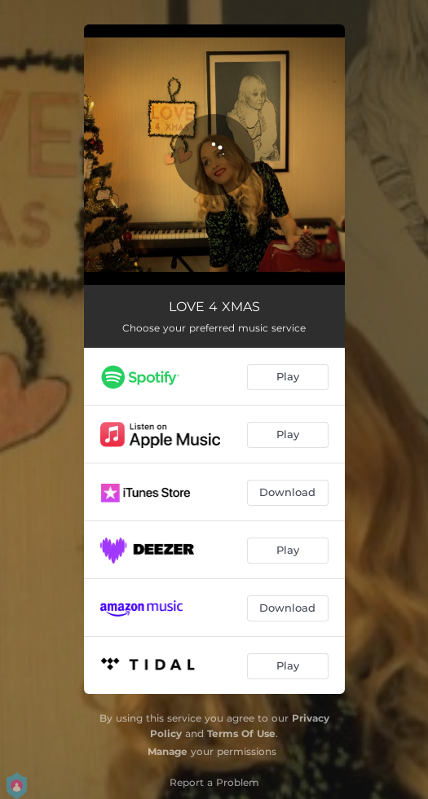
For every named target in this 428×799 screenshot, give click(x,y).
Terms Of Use (241, 733)
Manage (168, 751)
